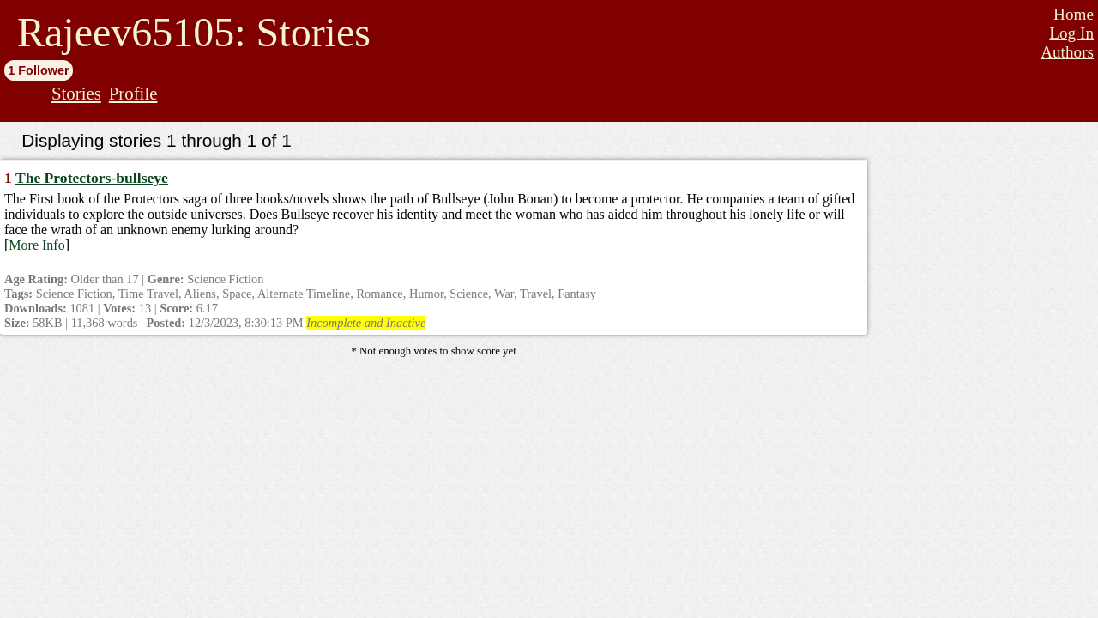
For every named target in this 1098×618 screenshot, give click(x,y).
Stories (76, 93)
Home (1073, 14)
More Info (36, 245)
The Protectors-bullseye (91, 177)
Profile (133, 93)
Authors (1067, 52)
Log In (1071, 33)
